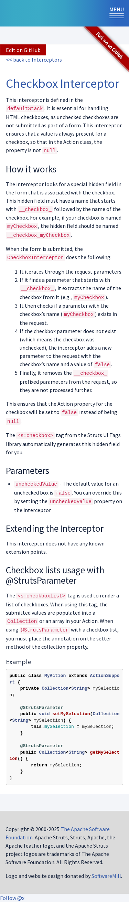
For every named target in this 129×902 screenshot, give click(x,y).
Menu (119, 13)
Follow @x (12, 897)
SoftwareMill (106, 875)
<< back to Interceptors (34, 59)
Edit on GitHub (23, 49)
